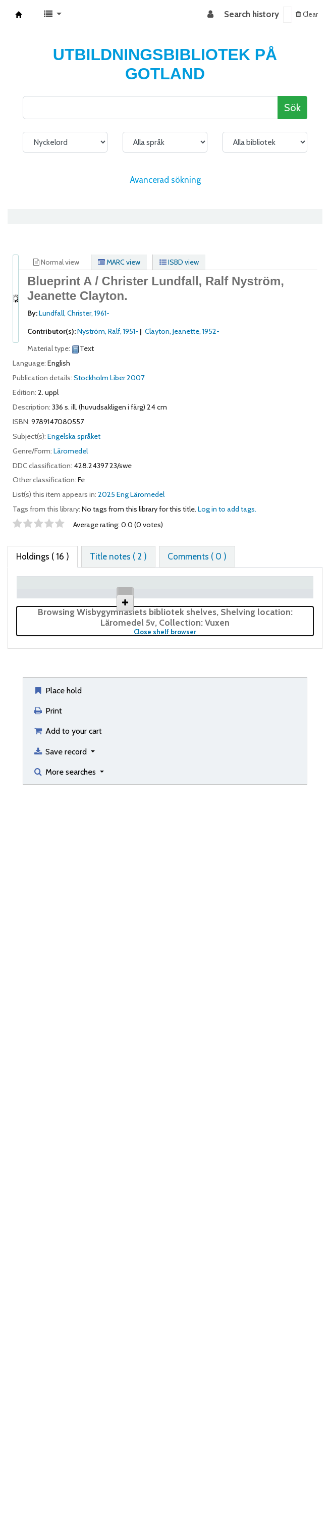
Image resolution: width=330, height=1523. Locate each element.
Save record (61, 1466)
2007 (135, 377)
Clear (307, 14)
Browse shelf (234, 638)
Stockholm (91, 377)
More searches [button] (65, 1487)
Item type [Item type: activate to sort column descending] (31, 593)
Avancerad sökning (165, 180)
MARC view (119, 262)
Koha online (18, 14)
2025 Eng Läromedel (131, 494)
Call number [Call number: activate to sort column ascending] (234, 593)
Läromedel (70, 450)
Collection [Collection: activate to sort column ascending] (140, 598)
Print (47, 1425)
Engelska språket (73, 436)
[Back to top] (298, 1491)
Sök (292, 107)
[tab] (118, 557)
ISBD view (179, 262)
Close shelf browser (198, 1347)
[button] (53, 14)
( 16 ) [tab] (42, 556)
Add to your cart (67, 1446)
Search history (251, 14)
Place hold (57, 1405)
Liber (117, 377)
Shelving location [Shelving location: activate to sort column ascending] (186, 593)
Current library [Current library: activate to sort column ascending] (86, 593)
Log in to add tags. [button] (227, 509)
